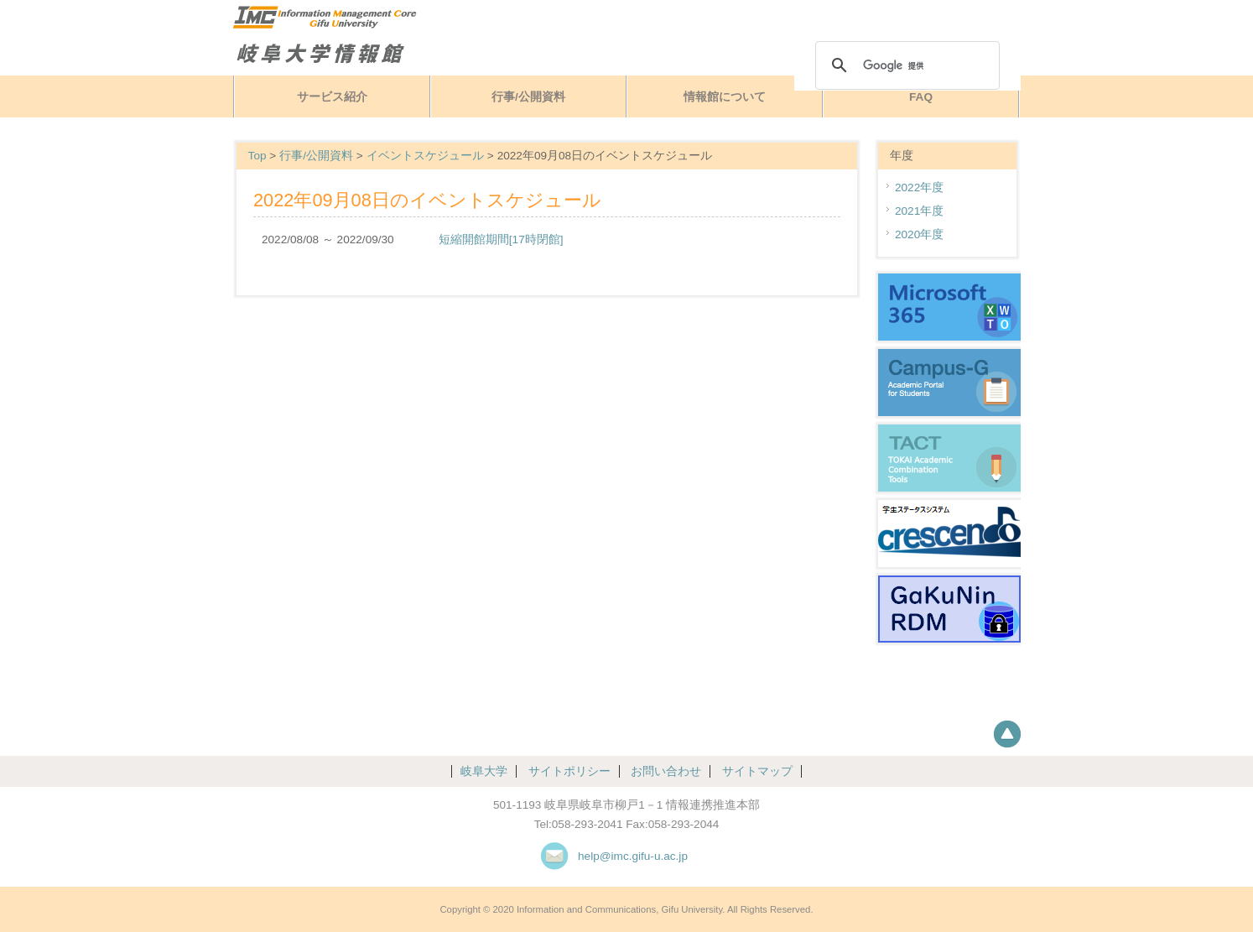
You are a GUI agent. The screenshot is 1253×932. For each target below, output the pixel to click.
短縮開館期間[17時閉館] (501, 239)
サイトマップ (757, 771)
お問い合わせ (666, 771)
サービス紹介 (332, 97)
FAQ (921, 97)
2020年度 (919, 234)
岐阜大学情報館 (362, 53)
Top (257, 155)
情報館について (725, 97)
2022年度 (919, 187)
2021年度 (919, 211)
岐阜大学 (483, 771)
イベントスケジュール (425, 155)
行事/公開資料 (528, 97)
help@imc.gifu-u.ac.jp (633, 856)
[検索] (905, 65)
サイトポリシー (569, 771)
